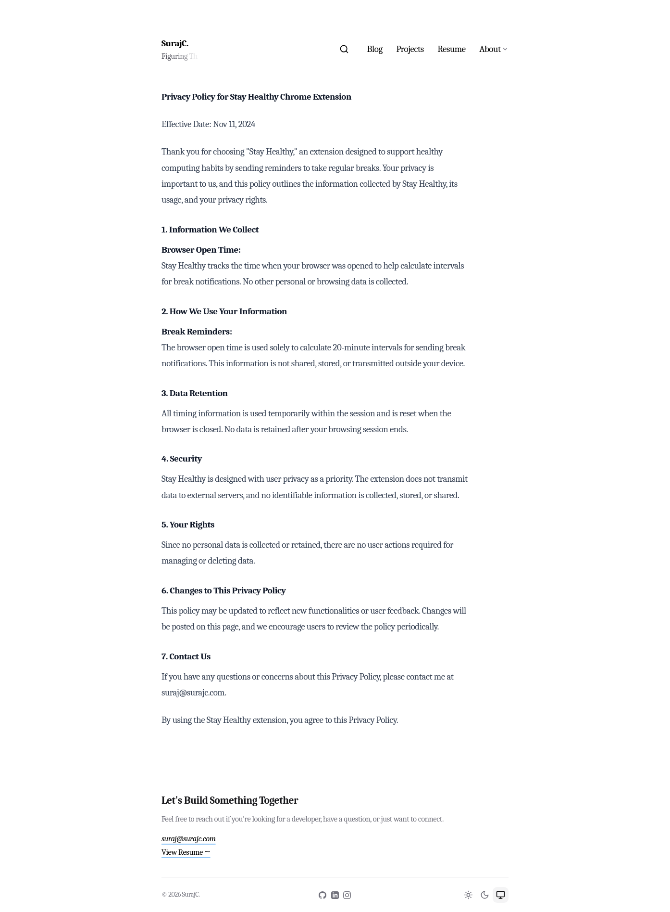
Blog (375, 49)
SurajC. (174, 43)
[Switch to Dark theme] (485, 895)
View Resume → (186, 852)
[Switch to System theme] (501, 895)
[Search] (344, 49)
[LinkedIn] (335, 895)
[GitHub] (322, 895)
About (489, 49)
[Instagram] (347, 895)
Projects (410, 49)
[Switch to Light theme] (468, 895)
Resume (451, 49)
